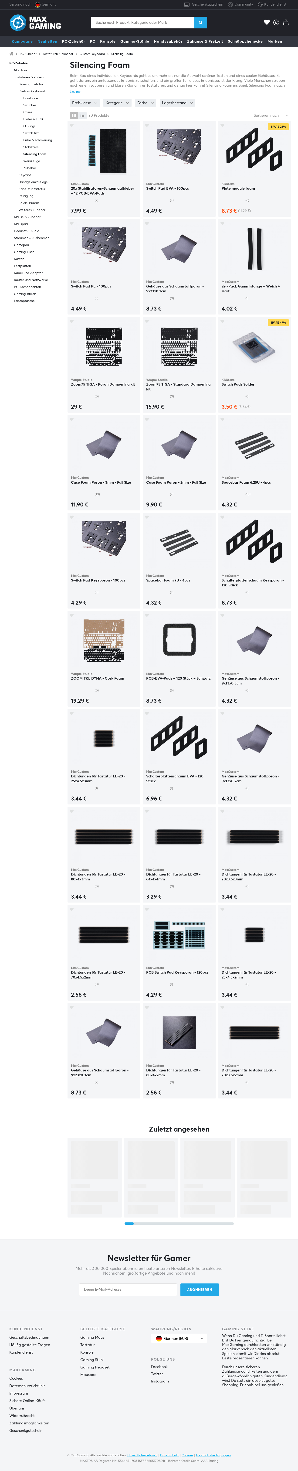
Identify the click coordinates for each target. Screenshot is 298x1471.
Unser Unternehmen (142, 1455)
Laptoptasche (24, 301)
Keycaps (25, 175)
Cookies (16, 1378)
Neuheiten (47, 41)
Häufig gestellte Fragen (29, 1345)
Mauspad (21, 224)
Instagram (160, 1381)
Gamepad (21, 245)
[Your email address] (128, 1289)
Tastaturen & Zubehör (58, 54)
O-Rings (29, 126)
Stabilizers (30, 147)
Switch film (31, 133)
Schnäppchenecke (245, 41)
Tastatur (87, 1345)
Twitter (157, 1374)
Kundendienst (275, 4)
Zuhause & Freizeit (205, 41)
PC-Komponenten (27, 287)
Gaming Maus (92, 1337)
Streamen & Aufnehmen (31, 238)
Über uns (16, 1408)
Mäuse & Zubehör (27, 217)
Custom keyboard (92, 54)
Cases (27, 112)
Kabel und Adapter (28, 273)
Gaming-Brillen (25, 294)
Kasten (19, 259)
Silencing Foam (122, 54)
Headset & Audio (26, 231)
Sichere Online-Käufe (27, 1401)
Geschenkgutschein (207, 4)
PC (92, 41)
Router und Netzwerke (31, 280)
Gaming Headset (95, 1367)
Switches (29, 105)
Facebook (159, 1367)
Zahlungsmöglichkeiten (29, 1423)
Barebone (30, 98)
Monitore (20, 70)
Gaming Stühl (92, 1360)
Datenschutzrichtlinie (27, 1386)
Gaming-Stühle (134, 41)
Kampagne (22, 41)
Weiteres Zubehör (32, 210)
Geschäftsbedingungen (29, 1337)
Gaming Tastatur (31, 84)
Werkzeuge (31, 161)
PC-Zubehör (73, 41)
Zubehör (29, 168)
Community (240, 4)
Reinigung (26, 196)
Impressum (18, 1393)
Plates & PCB (33, 119)
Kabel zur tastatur (32, 189)
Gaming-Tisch (24, 252)
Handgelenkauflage (33, 182)
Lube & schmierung (37, 140)
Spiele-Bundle (29, 203)
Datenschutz (169, 1455)
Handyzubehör (168, 41)
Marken (275, 41)
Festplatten (22, 266)
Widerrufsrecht (22, 1416)
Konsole (108, 41)
